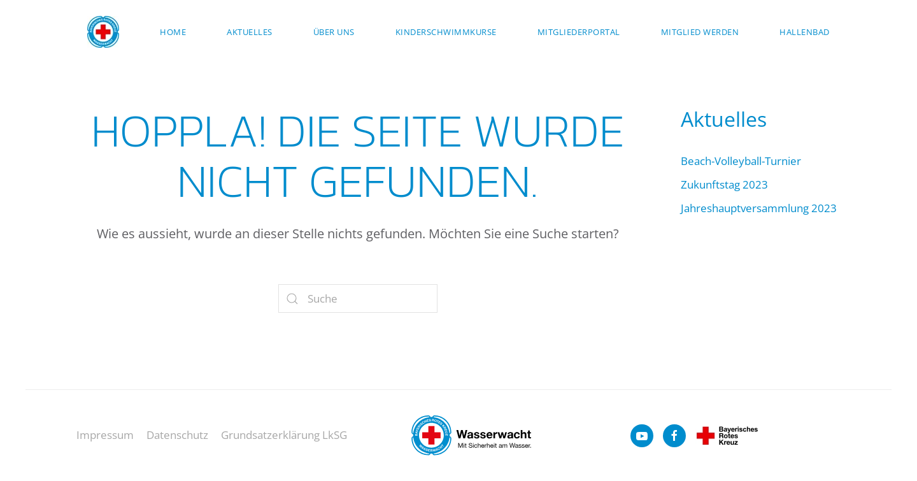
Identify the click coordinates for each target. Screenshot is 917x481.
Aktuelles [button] (250, 32)
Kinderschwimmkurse (446, 32)
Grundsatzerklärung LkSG (284, 434)
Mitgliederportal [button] (578, 32)
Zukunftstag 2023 (724, 184)
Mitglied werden (700, 32)
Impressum (105, 434)
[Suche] (357, 298)
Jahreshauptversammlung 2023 (759, 208)
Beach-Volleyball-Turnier (741, 161)
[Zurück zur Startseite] (103, 32)
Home (173, 32)
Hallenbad (804, 32)
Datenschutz (177, 434)
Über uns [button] (334, 32)
